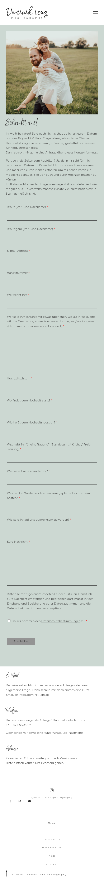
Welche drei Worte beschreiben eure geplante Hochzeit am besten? (48, 495)
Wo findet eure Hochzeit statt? (28, 400)
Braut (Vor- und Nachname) (26, 207)
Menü (52, 823)
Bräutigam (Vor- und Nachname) (30, 229)
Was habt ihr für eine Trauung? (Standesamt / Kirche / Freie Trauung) (48, 447)
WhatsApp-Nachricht (67, 733)
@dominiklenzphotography (52, 793)
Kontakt (52, 864)
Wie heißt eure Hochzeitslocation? (31, 422)
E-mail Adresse (17, 251)
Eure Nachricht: (17, 541)
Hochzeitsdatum (18, 378)
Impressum (52, 839)
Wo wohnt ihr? (17, 295)
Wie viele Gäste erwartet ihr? (27, 471)
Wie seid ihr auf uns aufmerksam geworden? (38, 519)
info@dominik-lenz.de (34, 695)
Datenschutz (52, 848)
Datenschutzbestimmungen (60, 621)
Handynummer (17, 273)
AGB (52, 856)
